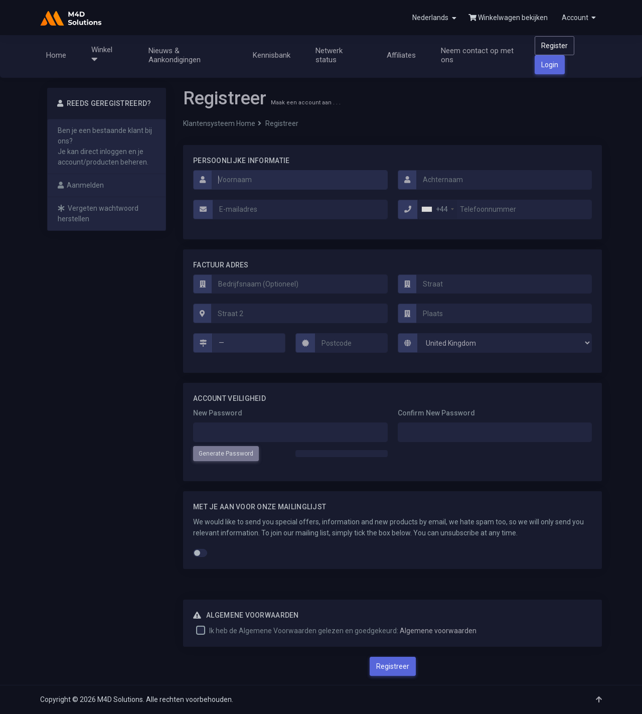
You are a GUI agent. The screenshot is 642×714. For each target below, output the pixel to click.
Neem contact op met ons (477, 55)
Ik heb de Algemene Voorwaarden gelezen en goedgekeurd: (342, 631)
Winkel (103, 54)
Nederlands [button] (434, 18)
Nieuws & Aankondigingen (174, 55)
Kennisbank (271, 55)
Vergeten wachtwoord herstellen (98, 213)
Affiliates (401, 55)
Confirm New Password (436, 413)
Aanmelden (81, 185)
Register (554, 46)
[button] (578, 17)
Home (56, 55)
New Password (217, 413)
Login (549, 65)
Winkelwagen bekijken (508, 18)
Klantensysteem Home (219, 123)
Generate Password (226, 453)
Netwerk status (329, 55)
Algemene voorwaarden (438, 631)
